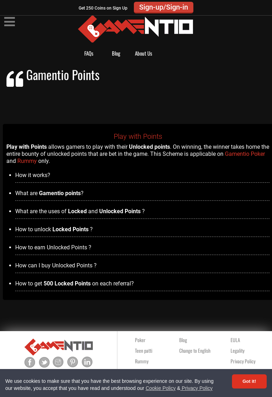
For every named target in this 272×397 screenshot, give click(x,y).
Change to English (194, 350)
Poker (140, 340)
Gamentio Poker (245, 154)
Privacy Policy (196, 388)
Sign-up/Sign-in (163, 7)
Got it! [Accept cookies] (249, 381)
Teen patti (143, 350)
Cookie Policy (161, 388)
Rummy (27, 161)
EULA (235, 340)
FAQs (89, 53)
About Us (143, 53)
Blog (116, 53)
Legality (237, 350)
